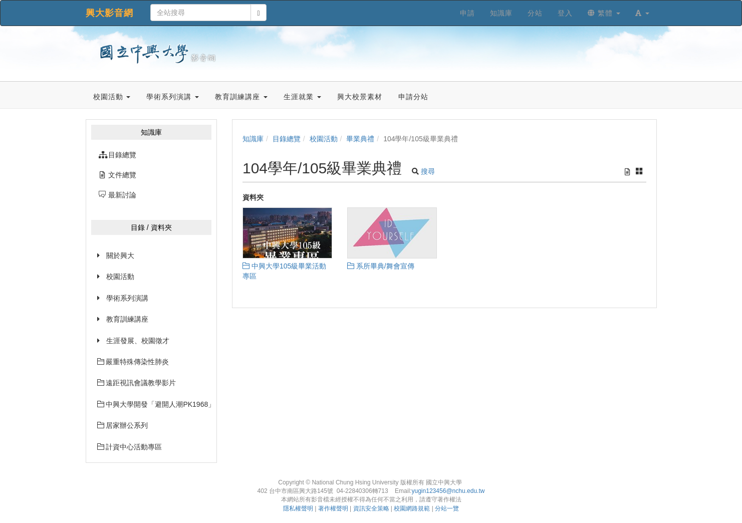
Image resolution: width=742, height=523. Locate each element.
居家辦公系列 (122, 425)
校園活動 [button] (112, 97)
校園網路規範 (412, 508)
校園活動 (120, 277)
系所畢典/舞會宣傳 (380, 266)
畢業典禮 (360, 139)
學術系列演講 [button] (172, 97)
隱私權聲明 (298, 508)
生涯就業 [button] (302, 97)
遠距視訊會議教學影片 (136, 383)
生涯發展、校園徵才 (137, 341)
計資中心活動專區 (129, 447)
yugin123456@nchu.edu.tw (447, 490)
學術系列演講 (127, 298)
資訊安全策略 (371, 508)
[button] (642, 13)
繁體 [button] (604, 13)
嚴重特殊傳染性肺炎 (133, 362)
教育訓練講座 (127, 319)
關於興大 (120, 255)
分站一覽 (447, 508)
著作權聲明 (333, 508)
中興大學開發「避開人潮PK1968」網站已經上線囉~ (154, 404)
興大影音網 (109, 13)
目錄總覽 (287, 139)
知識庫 (253, 139)
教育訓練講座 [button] (241, 97)
